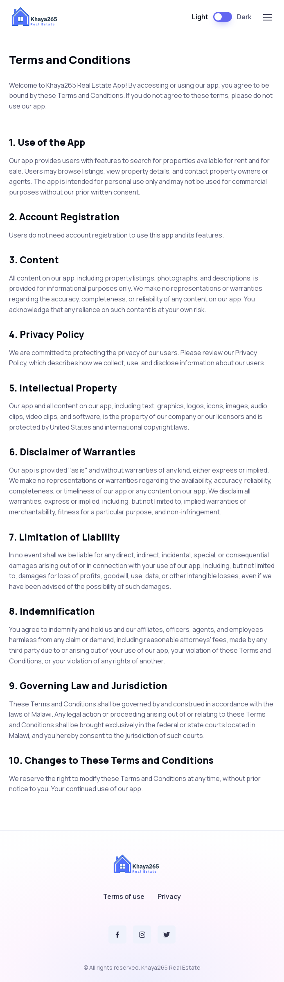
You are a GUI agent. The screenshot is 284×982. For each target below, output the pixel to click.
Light (200, 16)
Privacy (169, 896)
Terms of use (123, 896)
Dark (244, 16)
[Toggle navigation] (267, 17)
